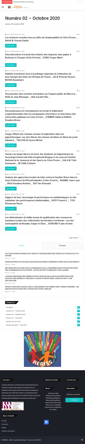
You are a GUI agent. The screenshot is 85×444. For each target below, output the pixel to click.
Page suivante (75, 238)
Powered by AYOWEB (34, 440)
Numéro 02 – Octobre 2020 (15, 311)
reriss (8, 34)
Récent (21, 246)
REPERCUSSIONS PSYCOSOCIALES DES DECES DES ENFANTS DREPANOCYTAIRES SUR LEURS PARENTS (42, 262)
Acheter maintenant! (8, 431)
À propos (5, 424)
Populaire (62, 246)
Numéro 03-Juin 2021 (13, 321)
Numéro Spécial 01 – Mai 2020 (16, 325)
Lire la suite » (11, 46)
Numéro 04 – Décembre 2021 (16, 314)
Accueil (4, 421)
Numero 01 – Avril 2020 (14, 318)
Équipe (4, 427)
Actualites (9, 307)
